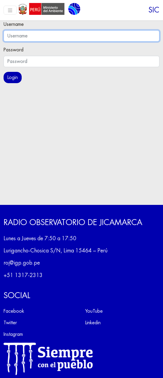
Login (12, 77)
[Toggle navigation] (10, 10)
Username (14, 24)
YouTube (94, 311)
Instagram (13, 334)
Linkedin (93, 322)
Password (13, 50)
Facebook (14, 311)
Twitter (10, 322)
